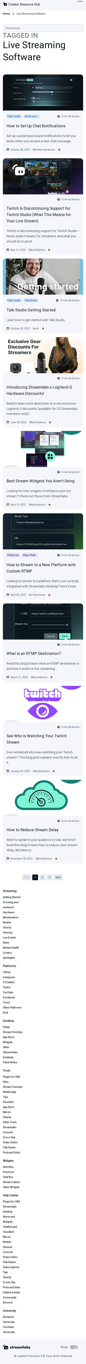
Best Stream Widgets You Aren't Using (40, 481)
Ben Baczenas (37, 594)
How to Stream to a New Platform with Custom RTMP (41, 568)
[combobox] (43, 28)
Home (6, 13)
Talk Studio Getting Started (31, 310)
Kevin (36, 328)
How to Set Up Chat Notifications (35, 126)
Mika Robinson (36, 249)
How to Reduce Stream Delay (32, 830)
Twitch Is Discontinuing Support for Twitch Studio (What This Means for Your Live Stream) (38, 214)
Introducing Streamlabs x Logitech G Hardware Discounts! (39, 390)
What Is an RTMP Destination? (33, 653)
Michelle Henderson (44, 149)
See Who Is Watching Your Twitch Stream (36, 739)
